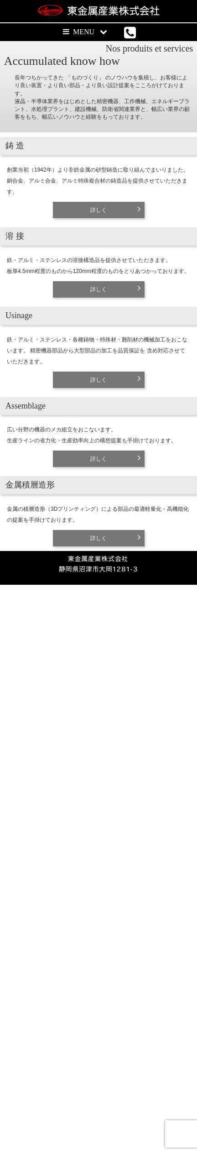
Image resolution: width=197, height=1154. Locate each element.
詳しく (98, 323)
